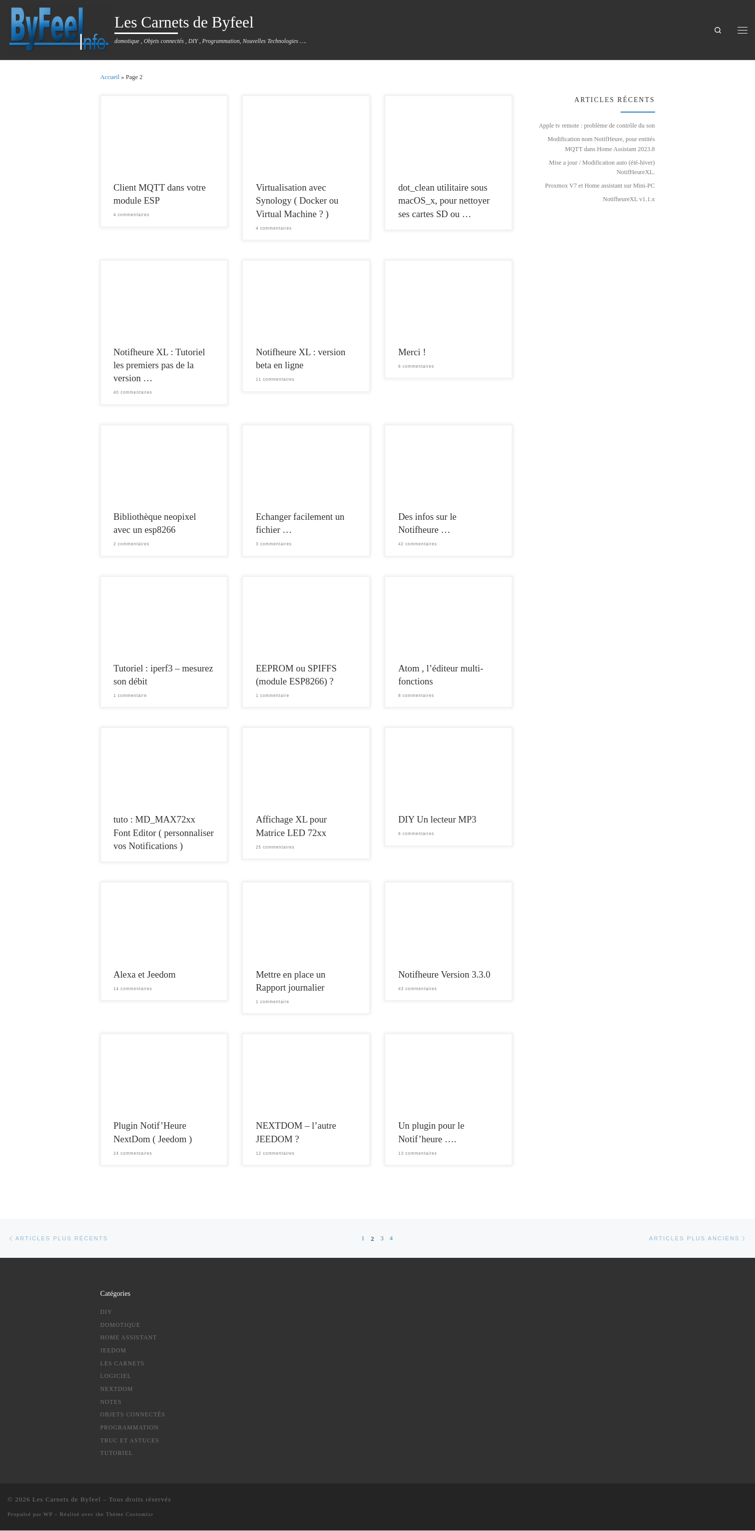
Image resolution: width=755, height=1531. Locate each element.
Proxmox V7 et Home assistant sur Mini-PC (600, 185)
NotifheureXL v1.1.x (629, 199)
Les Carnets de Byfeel (66, 1499)
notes (111, 1401)
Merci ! (412, 352)
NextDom (116, 1388)
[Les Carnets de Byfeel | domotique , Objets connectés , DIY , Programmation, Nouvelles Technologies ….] (59, 28)
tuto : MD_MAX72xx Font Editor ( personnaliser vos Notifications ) (163, 832)
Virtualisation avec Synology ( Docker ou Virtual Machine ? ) (297, 200)
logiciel (115, 1376)
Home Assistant (128, 1337)
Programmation (129, 1427)
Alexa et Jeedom (144, 974)
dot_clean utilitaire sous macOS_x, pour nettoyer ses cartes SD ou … (444, 200)
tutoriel (116, 1453)
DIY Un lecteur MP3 (437, 819)
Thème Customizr (129, 1514)
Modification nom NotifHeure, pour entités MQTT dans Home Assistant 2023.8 (601, 144)
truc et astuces (129, 1440)
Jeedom (113, 1350)
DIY (106, 1311)
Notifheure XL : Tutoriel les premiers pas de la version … (159, 365)
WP (47, 1514)
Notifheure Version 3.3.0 (444, 974)
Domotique (120, 1324)
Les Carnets (122, 1363)
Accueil (110, 77)
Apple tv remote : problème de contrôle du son (597, 125)
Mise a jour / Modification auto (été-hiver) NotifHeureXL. (602, 167)
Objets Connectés (132, 1414)
